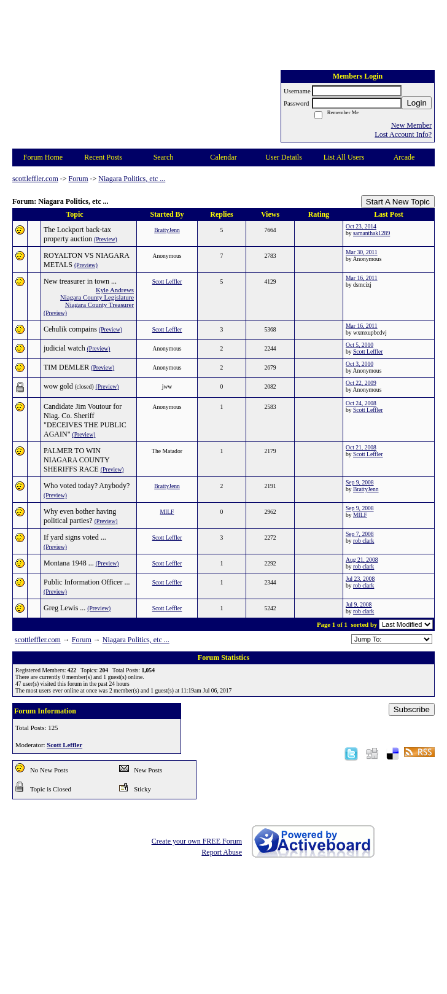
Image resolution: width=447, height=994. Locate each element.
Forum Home (43, 157)
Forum (78, 178)
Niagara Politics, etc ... (131, 178)
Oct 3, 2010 (359, 363)
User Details (283, 157)
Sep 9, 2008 (360, 482)
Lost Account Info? (403, 134)
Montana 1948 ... (69, 563)
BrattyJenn (167, 230)
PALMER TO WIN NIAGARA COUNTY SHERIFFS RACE (76, 459)
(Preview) (105, 239)
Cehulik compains (70, 329)
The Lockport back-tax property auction (77, 234)
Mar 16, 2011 (362, 277)
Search (164, 157)
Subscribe (412, 709)
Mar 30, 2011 (362, 252)
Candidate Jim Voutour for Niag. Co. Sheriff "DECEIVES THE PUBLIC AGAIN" (85, 420)
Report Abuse (221, 852)
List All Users (344, 157)
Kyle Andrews (115, 289)
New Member (411, 125)
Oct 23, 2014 (361, 226)
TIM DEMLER (66, 367)
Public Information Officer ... (87, 582)
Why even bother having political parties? (80, 516)
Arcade (404, 157)
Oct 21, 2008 (361, 447)
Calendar (223, 157)
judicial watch (64, 348)
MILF (167, 511)
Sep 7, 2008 (360, 533)
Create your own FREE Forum (197, 841)
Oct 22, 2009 (361, 382)
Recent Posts (103, 157)
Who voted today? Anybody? (87, 485)
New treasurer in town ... (80, 281)
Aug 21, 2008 (362, 559)
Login (416, 102)
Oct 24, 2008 (361, 403)
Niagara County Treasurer (99, 304)
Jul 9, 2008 (358, 604)
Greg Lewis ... (64, 608)
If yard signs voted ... (75, 537)
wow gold (58, 386)
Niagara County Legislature (97, 297)
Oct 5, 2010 (359, 344)
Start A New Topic (398, 201)
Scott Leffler (167, 281)
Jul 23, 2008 (360, 578)
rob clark (363, 540)
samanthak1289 (371, 233)
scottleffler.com (35, 178)
